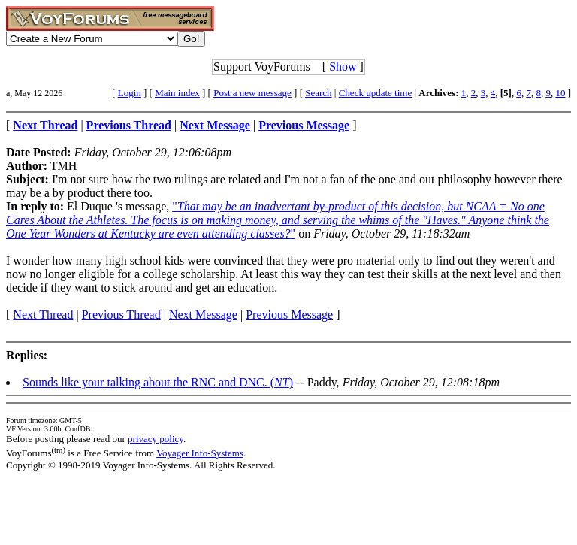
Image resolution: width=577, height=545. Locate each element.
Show (342, 66)
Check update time (375, 92)
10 (560, 92)
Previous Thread (121, 314)
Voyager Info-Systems (199, 453)
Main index (177, 92)
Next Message (203, 314)
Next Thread (43, 314)
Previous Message (289, 314)
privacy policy (155, 438)
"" (277, 220)
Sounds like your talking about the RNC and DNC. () (158, 382)
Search (318, 92)
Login (129, 92)
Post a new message (252, 92)
